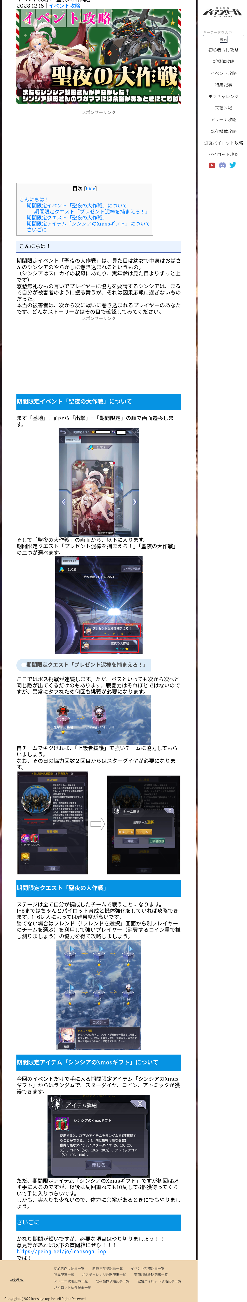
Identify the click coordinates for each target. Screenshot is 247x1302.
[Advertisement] (99, 149)
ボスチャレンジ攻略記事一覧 (104, 1274)
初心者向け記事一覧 (69, 1268)
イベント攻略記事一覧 (148, 1268)
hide (90, 189)
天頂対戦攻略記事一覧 (151, 1274)
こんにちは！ (34, 200)
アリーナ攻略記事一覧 (71, 1281)
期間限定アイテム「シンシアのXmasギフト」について (88, 224)
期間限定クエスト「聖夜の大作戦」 (67, 218)
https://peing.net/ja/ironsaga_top (61, 1252)
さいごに (37, 230)
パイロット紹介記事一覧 (72, 1287)
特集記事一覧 (64, 1274)
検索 (223, 39)
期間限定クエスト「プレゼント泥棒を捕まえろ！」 (92, 212)
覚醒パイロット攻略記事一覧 (159, 1281)
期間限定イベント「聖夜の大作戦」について (77, 206)
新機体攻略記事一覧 (107, 1268)
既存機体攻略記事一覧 (113, 1281)
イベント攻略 (64, 6)
